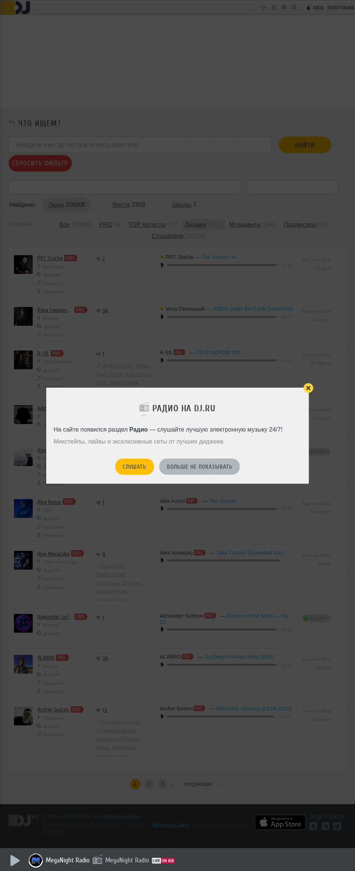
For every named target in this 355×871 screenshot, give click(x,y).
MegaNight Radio (68, 860)
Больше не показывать (199, 466)
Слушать (134, 466)
